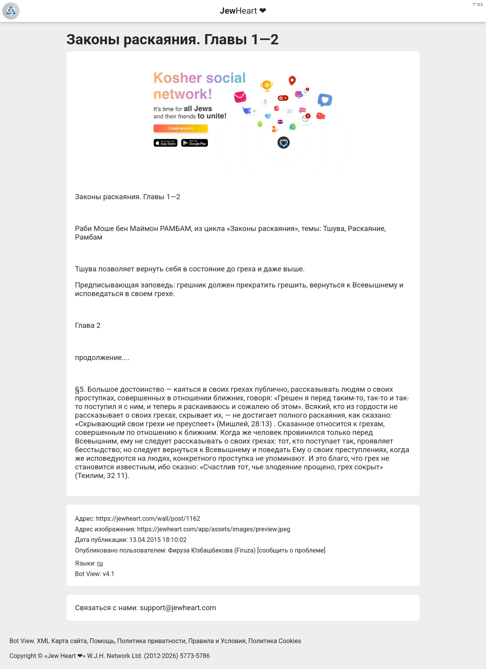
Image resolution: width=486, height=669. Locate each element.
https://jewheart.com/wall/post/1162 (148, 518)
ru (99, 563)
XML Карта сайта (62, 641)
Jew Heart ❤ (64, 656)
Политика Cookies (274, 641)
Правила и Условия (216, 641)
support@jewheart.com (178, 608)
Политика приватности (151, 641)
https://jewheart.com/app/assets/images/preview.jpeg (213, 529)
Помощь (102, 641)
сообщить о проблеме (291, 550)
